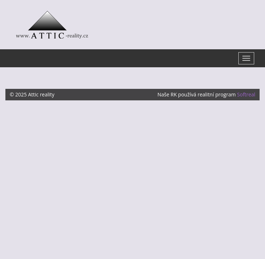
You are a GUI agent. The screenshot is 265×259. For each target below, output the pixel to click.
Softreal (246, 94)
